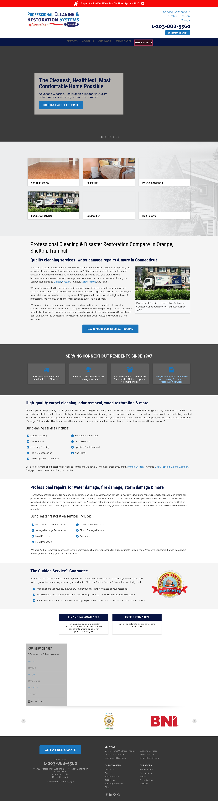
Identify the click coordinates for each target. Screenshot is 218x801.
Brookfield (33, 687)
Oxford (174, 466)
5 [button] (114, 136)
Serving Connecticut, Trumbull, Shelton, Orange (176, 16)
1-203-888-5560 (170, 26)
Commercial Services (115, 757)
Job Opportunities (114, 783)
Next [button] (194, 721)
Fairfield (92, 281)
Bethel (31, 661)
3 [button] (108, 136)
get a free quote (60, 749)
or (178, 32)
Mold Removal (147, 754)
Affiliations (110, 779)
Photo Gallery (146, 779)
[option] (109, 93)
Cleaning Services (148, 750)
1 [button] (102, 136)
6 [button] (118, 136)
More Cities (37, 701)
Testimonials (146, 772)
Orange (57, 281)
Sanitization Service (149, 757)
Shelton (66, 281)
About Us (109, 769)
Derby (84, 281)
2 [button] (105, 136)
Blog (107, 787)
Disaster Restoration (115, 754)
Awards (108, 772)
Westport (184, 466)
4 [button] (111, 136)
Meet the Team (112, 776)
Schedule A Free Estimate (62, 104)
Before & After (146, 769)
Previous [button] (23, 721)
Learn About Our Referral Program (110, 328)
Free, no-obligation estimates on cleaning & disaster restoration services (171, 379)
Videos (143, 776)
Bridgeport (33, 674)
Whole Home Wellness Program (120, 750)
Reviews (144, 783)
